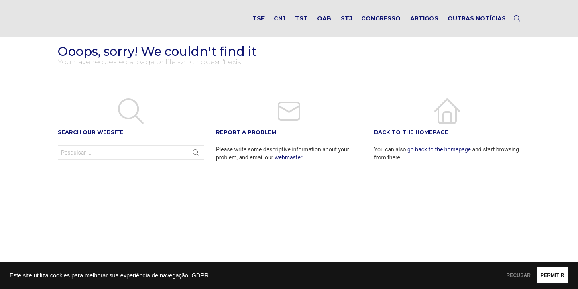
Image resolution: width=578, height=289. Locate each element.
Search (196, 162)
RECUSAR (488, 275)
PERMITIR (542, 275)
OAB (324, 22)
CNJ (279, 22)
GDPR (199, 275)
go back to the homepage (439, 157)
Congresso (381, 22)
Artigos (424, 22)
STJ (346, 22)
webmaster (288, 165)
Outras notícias (477, 22)
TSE (258, 22)
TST (301, 22)
